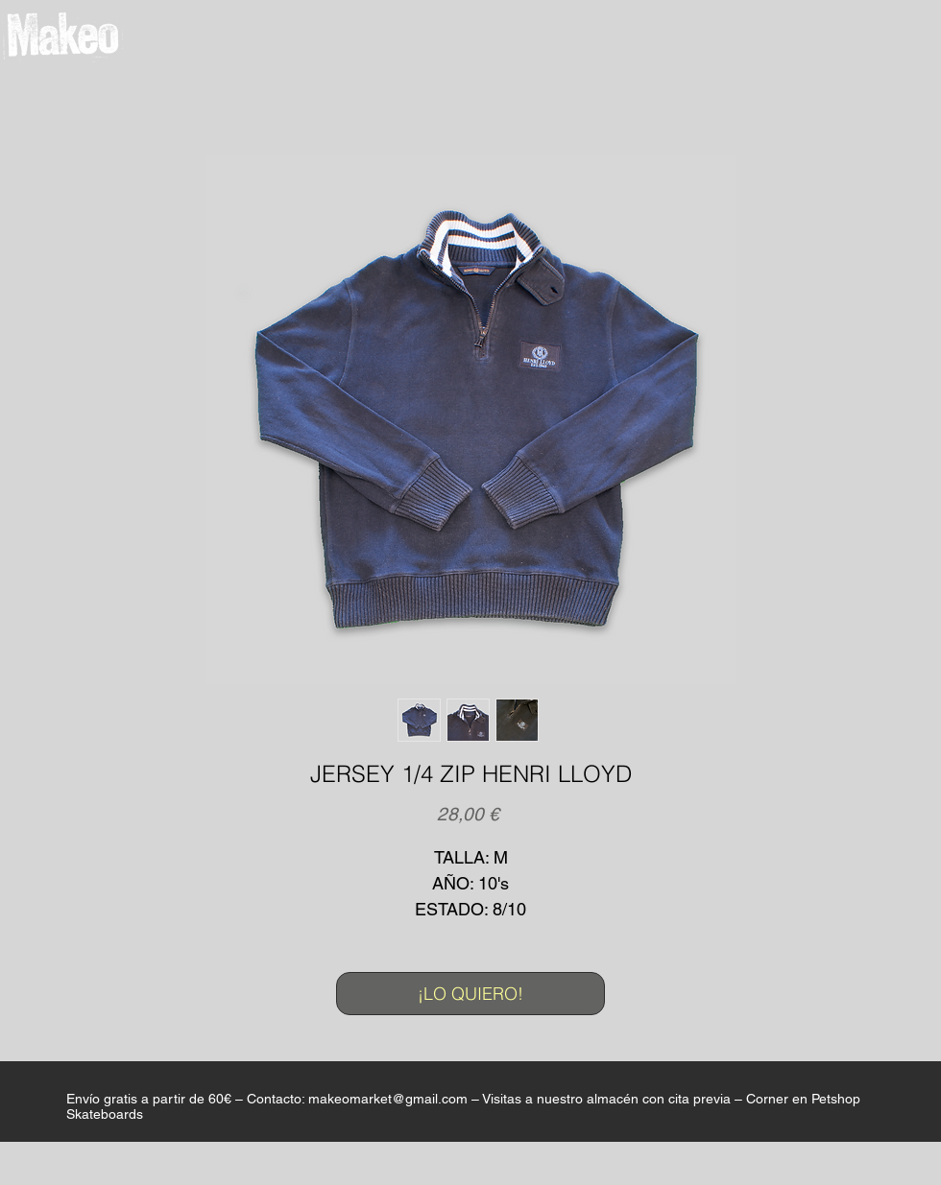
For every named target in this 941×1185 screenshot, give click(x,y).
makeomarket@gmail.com (388, 1098)
